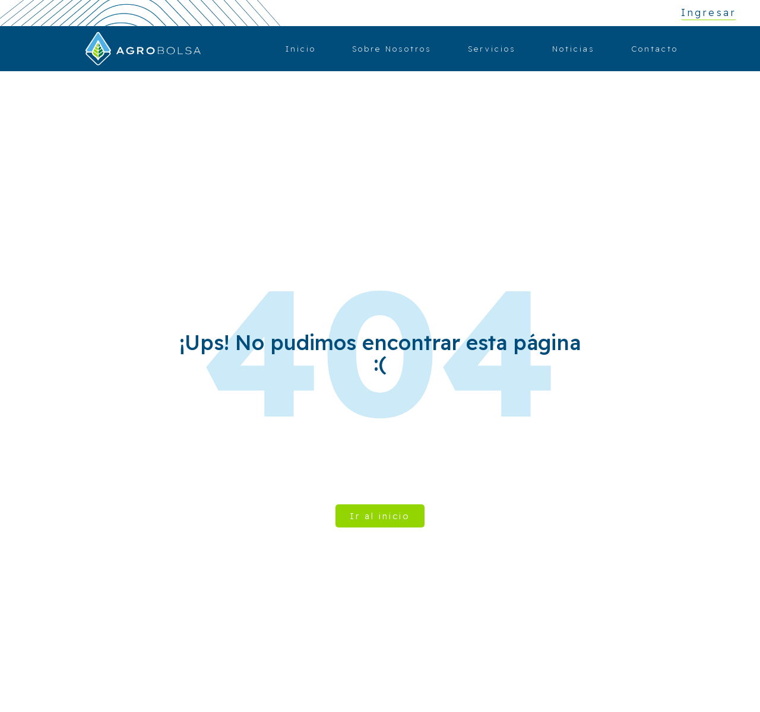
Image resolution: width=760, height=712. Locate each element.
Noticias (573, 48)
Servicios (492, 48)
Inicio (301, 48)
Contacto (654, 48)
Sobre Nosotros (392, 48)
